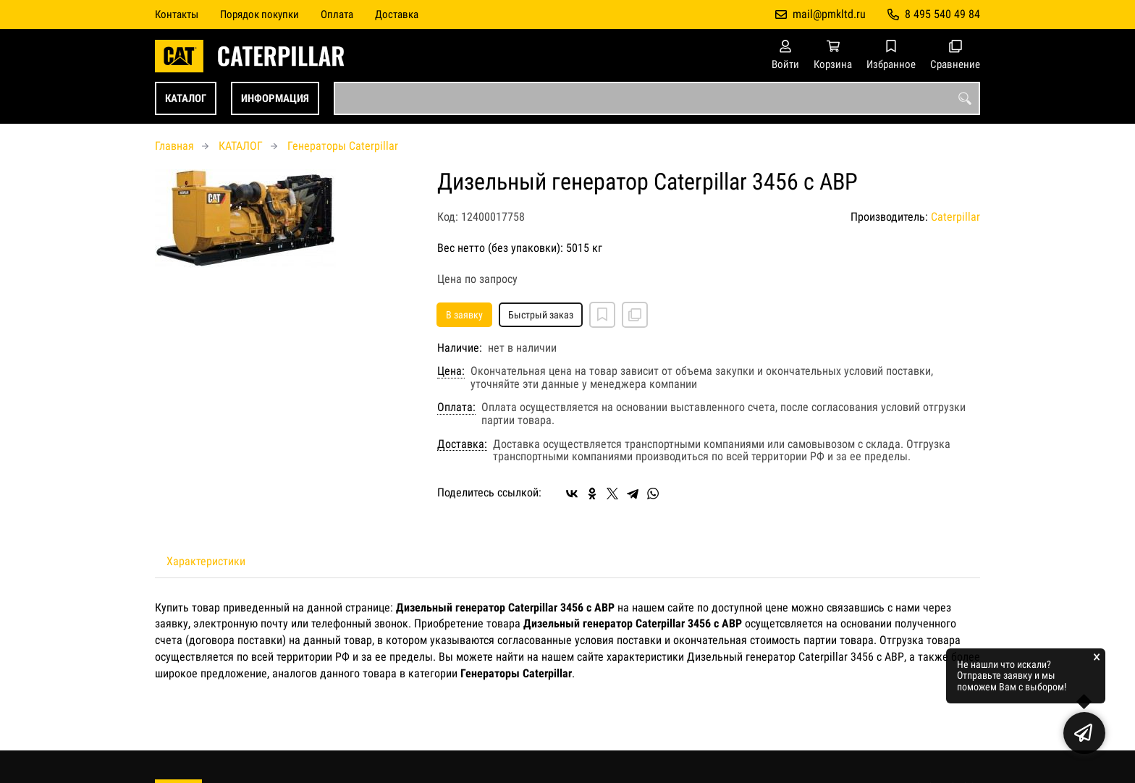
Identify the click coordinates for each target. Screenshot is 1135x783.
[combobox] (657, 98)
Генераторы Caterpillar (342, 146)
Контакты (176, 14)
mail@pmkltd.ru (829, 14)
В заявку (464, 315)
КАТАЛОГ (185, 98)
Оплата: (456, 407)
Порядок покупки (259, 14)
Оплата (337, 14)
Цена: (451, 371)
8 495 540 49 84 (942, 14)
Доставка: (462, 444)
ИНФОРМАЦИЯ (275, 98)
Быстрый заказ (540, 315)
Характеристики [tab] (205, 561)
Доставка (396, 14)
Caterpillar (955, 217)
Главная (174, 146)
